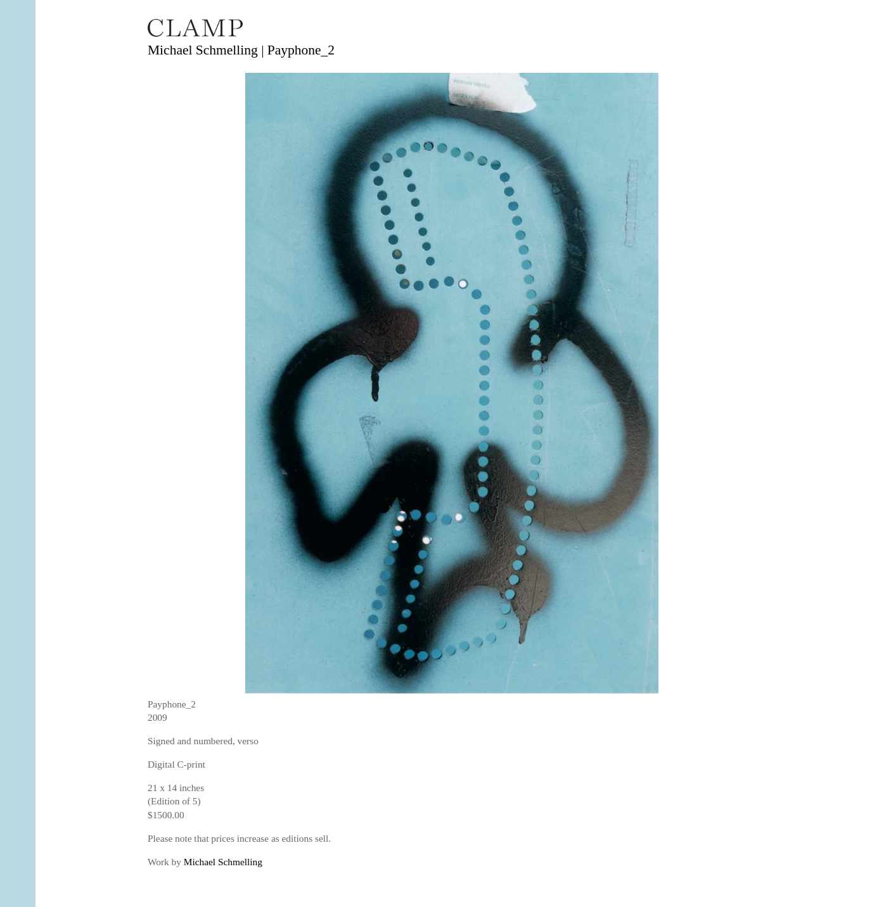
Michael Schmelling (223, 861)
